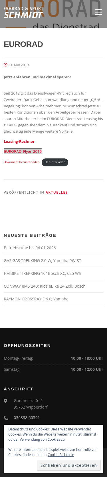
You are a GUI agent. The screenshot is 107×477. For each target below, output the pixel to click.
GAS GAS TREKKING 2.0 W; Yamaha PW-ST (42, 260)
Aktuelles (57, 192)
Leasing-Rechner (19, 141)
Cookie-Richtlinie (61, 454)
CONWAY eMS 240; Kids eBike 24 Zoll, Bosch (45, 286)
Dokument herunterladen (21, 162)
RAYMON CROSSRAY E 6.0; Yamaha (36, 299)
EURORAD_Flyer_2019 (23, 151)
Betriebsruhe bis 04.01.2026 (30, 247)
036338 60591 (27, 417)
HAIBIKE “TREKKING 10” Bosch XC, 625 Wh (42, 273)
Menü (98, 11)
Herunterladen (55, 162)
